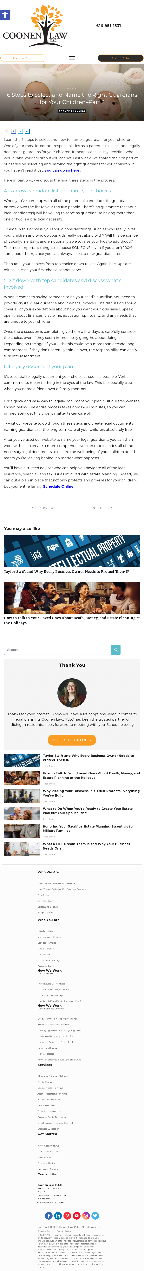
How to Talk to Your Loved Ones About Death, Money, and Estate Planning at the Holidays (72, 605)
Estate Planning (72, 111)
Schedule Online (58, 486)
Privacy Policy (46, 1231)
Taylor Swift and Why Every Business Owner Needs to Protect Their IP (72, 556)
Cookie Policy (63, 1231)
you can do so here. (63, 170)
